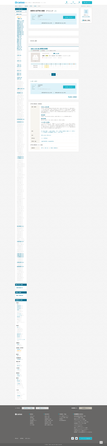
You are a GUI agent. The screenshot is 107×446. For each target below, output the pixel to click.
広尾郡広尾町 (20, 255)
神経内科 (18, 316)
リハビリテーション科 (21, 339)
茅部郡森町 (20, 92)
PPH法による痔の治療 (45, 106)
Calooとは (66, 3)
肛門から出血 (43, 135)
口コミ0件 (57, 53)
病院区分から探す (48, 423)
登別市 (19, 73)
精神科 (18, 374)
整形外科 (18, 335)
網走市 (19, 48)
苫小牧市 (19, 49)
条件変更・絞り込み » (69, 17)
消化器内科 (19, 308)
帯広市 (19, 42)
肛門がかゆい (49, 135)
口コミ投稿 (32, 424)
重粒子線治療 (43, 118)
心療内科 (18, 375)
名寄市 (19, 60)
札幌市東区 (20, 24)
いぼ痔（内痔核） (52, 131)
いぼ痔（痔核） (60, 132)
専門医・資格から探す (49, 420)
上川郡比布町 (20, 156)
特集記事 (31, 421)
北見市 (19, 44)
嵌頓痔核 (64, 131)
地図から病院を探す (19, 295)
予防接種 (18, 395)
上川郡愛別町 (20, 158)
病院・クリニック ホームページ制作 (81, 427)
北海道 (35, 6)
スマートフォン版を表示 (85, 438)
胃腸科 (18, 309)
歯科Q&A (32, 423)
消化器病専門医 (51, 141)
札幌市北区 (20, 23)
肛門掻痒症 (45, 132)
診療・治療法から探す (49, 424)
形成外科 (18, 336)
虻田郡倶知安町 (20, 119)
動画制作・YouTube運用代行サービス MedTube (83, 432)
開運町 (20, 18)
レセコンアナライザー (78, 424)
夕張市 (19, 45)
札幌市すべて (20, 20)
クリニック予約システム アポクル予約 (81, 421)
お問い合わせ (27, 438)
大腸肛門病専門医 (44, 141)
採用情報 (21, 438)
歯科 (18, 379)
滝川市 (19, 66)
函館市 (19, 35)
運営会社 (16, 438)
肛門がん (55, 132)
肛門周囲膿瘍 (50, 132)
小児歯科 (18, 383)
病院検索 (26, 6)
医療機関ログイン (85, 408)
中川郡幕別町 (20, 256)
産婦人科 (18, 365)
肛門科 (31, 6)
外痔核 (60, 131)
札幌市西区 (20, 30)
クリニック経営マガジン (78, 426)
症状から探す (47, 417)
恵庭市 (19, 74)
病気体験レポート (33, 420)
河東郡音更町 (20, 241)
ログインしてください (86, 16)
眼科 (18, 355)
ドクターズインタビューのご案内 (80, 420)
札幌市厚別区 (20, 31)
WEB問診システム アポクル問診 (80, 423)
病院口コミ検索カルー (19, 6)
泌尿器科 (18, 349)
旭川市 (19, 38)
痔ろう (57, 131)
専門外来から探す (48, 421)
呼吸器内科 (19, 305)
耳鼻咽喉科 (19, 359)
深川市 (19, 70)
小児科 (18, 369)
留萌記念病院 (39, 48)
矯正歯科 (18, 380)
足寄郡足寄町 (20, 262)
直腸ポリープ (68, 131)
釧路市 (19, 41)
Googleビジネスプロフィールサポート (81, 429)
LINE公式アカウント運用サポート (80, 430)
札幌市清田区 (20, 34)
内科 (18, 304)
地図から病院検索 (73, 97)
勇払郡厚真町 (20, 226)
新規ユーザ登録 (73, 3)
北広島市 (19, 77)
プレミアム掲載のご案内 (78, 417)
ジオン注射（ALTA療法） (45, 122)
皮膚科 (18, 344)
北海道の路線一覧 (19, 287)
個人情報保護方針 (62, 420)
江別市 (19, 55)
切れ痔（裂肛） (45, 131)
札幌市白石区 (20, 26)
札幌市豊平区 (20, 27)
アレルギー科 (19, 315)
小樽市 (19, 37)
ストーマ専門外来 (44, 138)
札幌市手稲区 (20, 33)
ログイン (79, 3)
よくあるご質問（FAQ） (64, 417)
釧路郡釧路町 (20, 266)
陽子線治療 (43, 114)
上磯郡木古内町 (20, 88)
